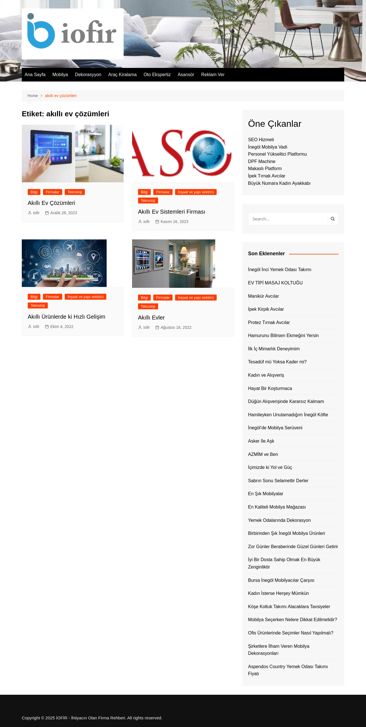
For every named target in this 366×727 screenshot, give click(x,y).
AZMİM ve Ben (263, 454)
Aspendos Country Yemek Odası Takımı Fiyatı (288, 670)
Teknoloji (75, 192)
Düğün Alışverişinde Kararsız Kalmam (286, 401)
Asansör (186, 74)
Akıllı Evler (151, 317)
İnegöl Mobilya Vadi (267, 147)
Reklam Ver (213, 74)
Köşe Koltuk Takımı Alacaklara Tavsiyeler (289, 606)
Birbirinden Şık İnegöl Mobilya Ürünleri (286, 533)
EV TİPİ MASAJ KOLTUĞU (275, 282)
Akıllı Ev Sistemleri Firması (171, 212)
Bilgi (34, 192)
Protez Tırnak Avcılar (269, 322)
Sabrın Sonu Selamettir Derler (278, 480)
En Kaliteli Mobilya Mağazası (277, 507)
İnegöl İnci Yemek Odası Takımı (279, 269)
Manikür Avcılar (263, 296)
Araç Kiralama (122, 74)
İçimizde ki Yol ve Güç (270, 467)
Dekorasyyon (88, 74)
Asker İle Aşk (261, 441)
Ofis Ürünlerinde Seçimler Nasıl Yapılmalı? (290, 633)
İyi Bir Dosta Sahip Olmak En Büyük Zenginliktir (284, 563)
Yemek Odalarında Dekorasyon (279, 520)
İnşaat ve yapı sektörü (196, 192)
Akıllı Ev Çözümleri (51, 203)
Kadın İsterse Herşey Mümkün (278, 593)
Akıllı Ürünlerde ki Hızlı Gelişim (67, 317)
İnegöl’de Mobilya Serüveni (275, 427)
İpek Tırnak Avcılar (266, 175)
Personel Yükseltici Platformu (277, 154)
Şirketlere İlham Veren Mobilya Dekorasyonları (278, 650)
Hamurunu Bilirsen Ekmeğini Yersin (283, 335)
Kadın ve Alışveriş (266, 375)
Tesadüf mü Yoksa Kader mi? (277, 361)
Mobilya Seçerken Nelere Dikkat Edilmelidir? (292, 619)
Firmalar (52, 192)
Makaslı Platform (265, 168)
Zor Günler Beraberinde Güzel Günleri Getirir (293, 546)
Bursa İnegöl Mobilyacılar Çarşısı (281, 580)
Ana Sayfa (35, 74)
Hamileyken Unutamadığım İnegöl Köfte (288, 414)
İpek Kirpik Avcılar (266, 309)
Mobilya (60, 74)
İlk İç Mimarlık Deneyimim (274, 348)
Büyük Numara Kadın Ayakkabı (279, 183)
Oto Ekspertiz (157, 74)
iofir (36, 213)
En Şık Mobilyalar (265, 493)
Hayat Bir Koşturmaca (270, 388)
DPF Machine (261, 161)
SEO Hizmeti (261, 139)
